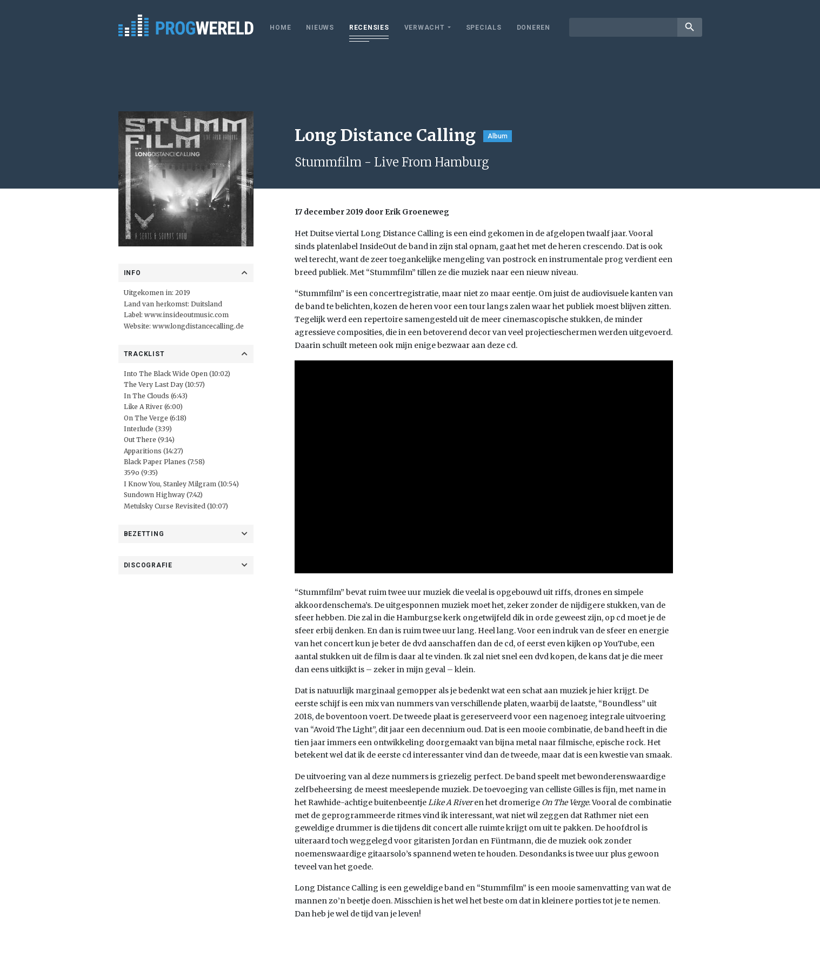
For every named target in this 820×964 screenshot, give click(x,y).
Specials (484, 27)
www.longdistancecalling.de (198, 326)
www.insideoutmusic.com (186, 315)
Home (280, 27)
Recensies (369, 27)
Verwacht (424, 27)
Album (498, 136)
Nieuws (320, 27)
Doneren (533, 27)
